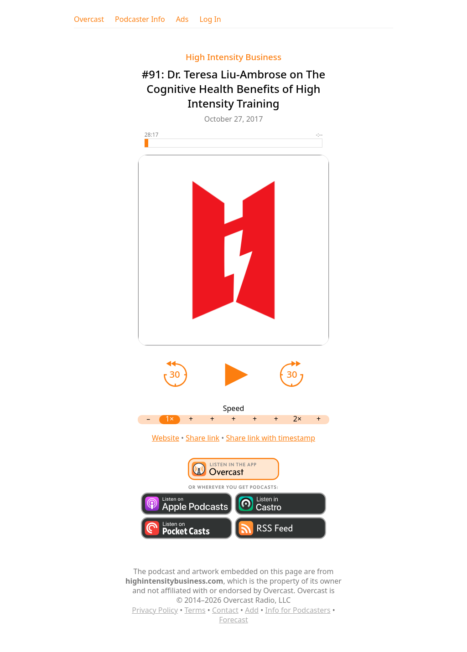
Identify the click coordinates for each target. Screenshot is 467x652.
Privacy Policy (155, 610)
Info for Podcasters (297, 610)
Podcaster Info (140, 19)
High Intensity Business (233, 56)
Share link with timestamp (270, 438)
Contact (225, 610)
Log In (210, 19)
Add (252, 610)
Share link (202, 438)
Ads (182, 19)
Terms (195, 610)
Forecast (233, 620)
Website (165, 438)
